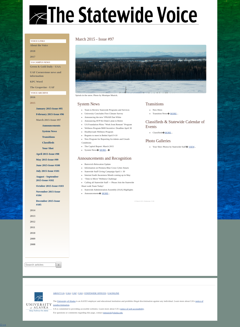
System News (49, 131)
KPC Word (36, 81)
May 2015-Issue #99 (47, 159)
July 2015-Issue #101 (47, 170)
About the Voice (39, 45)
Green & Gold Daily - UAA (45, 66)
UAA (68, 293)
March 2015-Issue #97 (48, 119)
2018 (32, 50)
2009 (32, 238)
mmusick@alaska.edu (113, 312)
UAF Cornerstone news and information (45, 74)
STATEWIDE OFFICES (95, 293)
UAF (74, 293)
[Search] (58, 265)
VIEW (191, 146)
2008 (32, 244)
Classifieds (48, 142)
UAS (80, 293)
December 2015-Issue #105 (48, 202)
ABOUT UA (58, 293)
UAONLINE (113, 293)
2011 (32, 227)
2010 (32, 232)
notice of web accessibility (132, 309)
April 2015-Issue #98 (47, 153)
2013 (32, 215)
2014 (32, 210)
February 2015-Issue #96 (50, 114)
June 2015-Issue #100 (48, 165)
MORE (103, 150)
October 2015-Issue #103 (50, 185)
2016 (32, 97)
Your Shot (48, 148)
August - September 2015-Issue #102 (47, 178)
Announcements (51, 125)
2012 (32, 221)
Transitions (48, 136)
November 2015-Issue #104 (48, 193)
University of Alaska (66, 301)
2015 (32, 102)
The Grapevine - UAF (42, 87)
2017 (32, 56)
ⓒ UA (3, 325)
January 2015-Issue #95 (49, 108)
